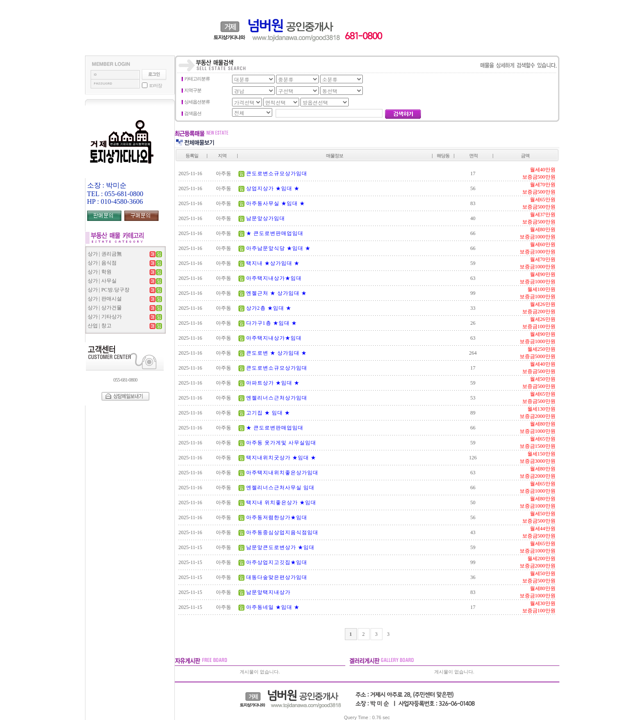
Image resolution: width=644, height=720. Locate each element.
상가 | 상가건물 (105, 308)
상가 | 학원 (100, 272)
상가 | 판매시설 (105, 299)
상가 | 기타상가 (105, 317)
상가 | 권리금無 (105, 254)
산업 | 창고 (100, 326)
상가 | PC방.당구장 (108, 290)
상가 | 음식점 (102, 263)
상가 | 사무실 (102, 281)
